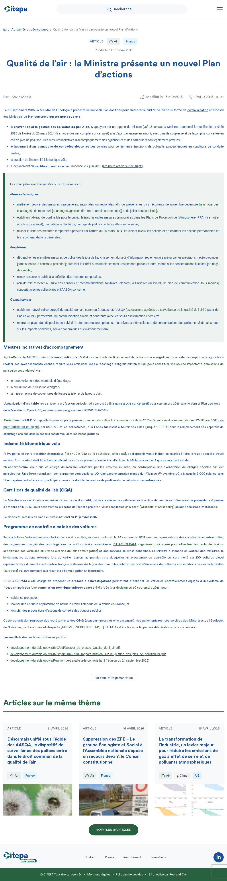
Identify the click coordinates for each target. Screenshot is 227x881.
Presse (109, 857)
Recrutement (132, 857)
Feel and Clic (178, 874)
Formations (158, 857)
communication (197, 110)
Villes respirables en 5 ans (118, 507)
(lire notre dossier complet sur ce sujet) (82, 133)
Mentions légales (98, 874)
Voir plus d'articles (113, 829)
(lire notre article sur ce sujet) (122, 166)
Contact (90, 857)
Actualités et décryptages (29, 29)
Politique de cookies (129, 874)
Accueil (4, 29)
